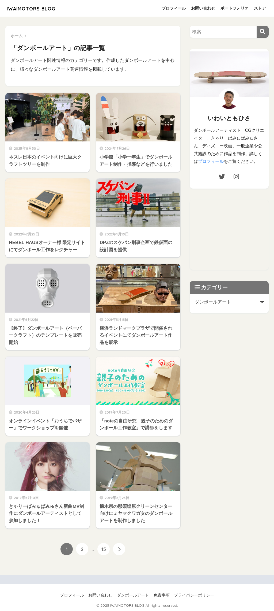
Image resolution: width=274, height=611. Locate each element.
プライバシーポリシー (194, 595)
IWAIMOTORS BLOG (38, 8)
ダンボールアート (133, 595)
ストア (260, 8)
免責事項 (162, 595)
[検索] (263, 32)
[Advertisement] (232, 233)
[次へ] (119, 549)
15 (103, 549)
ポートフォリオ (234, 8)
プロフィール (174, 8)
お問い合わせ (203, 8)
